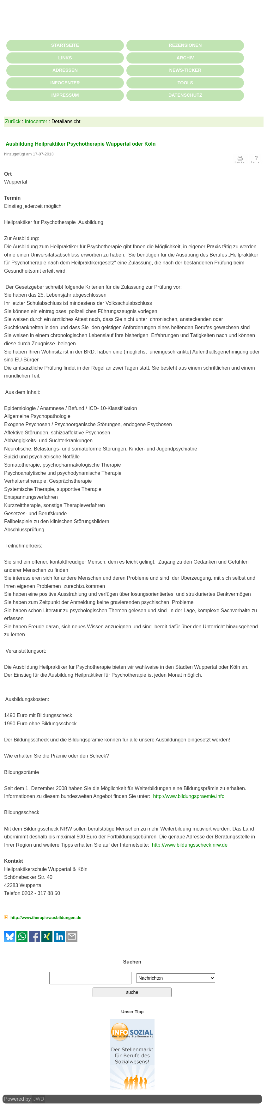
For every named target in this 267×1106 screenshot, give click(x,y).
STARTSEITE (65, 45)
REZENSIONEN (185, 45)
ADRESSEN (65, 70)
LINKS (65, 57)
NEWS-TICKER (185, 70)
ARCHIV (185, 57)
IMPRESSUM (65, 95)
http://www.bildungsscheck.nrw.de (190, 845)
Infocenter (36, 121)
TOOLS (185, 82)
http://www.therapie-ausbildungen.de (45, 917)
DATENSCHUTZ (185, 95)
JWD (38, 1099)
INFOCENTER (65, 82)
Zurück (13, 121)
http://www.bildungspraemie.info (188, 796)
